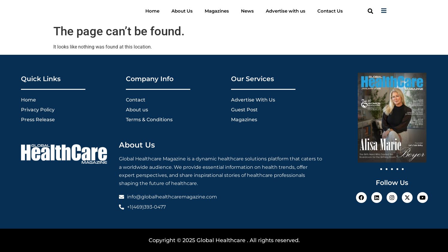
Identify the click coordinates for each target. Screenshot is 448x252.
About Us (182, 11)
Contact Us (330, 11)
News (247, 11)
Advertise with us (285, 11)
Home (152, 11)
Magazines (217, 11)
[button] (370, 11)
